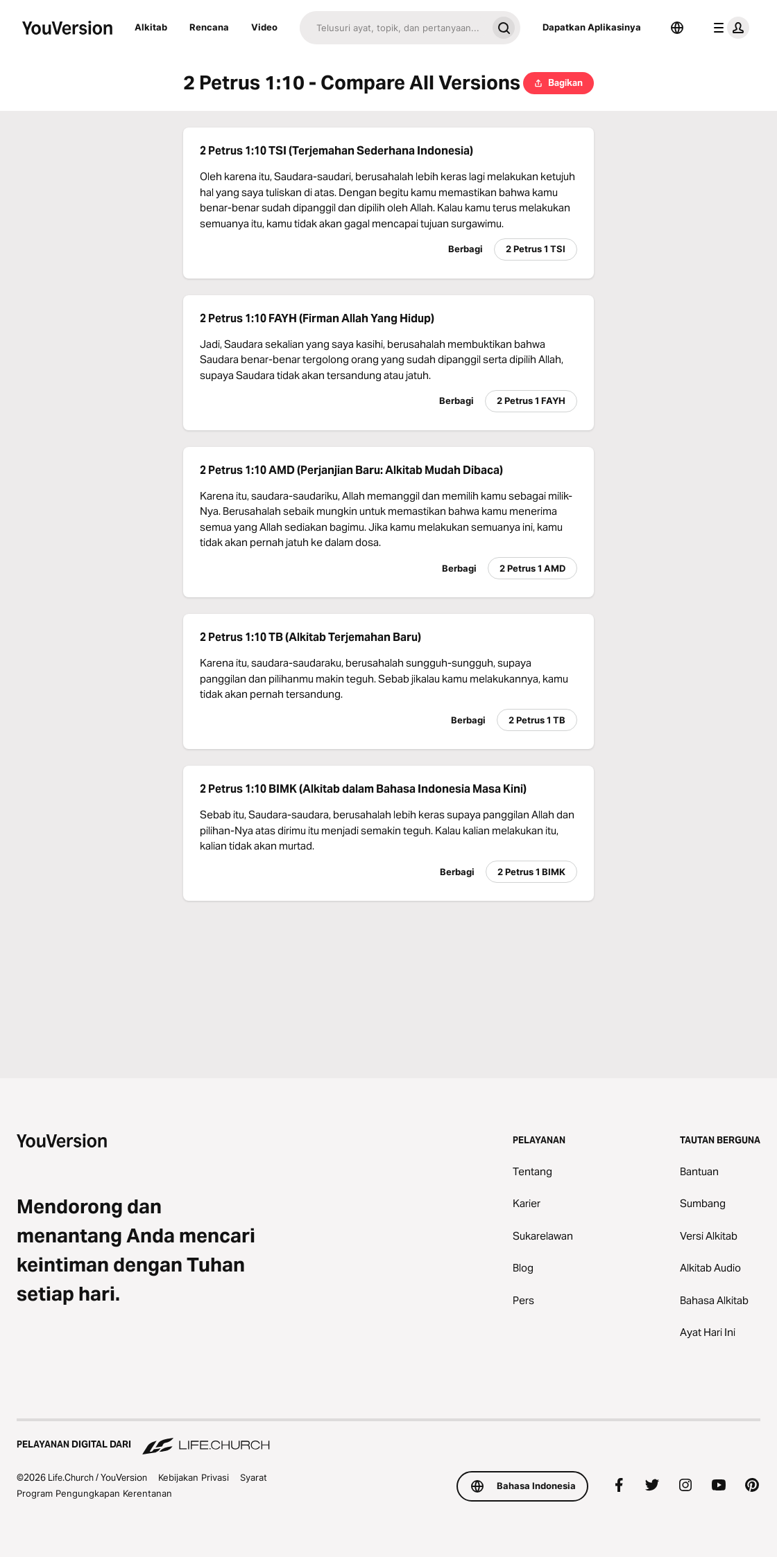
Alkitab (151, 27)
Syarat (253, 1477)
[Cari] (393, 28)
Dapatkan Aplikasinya (592, 27)
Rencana (209, 27)
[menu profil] (728, 28)
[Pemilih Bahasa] (677, 28)
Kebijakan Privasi (193, 1477)
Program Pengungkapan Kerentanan (94, 1493)
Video (264, 27)
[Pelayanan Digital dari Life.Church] (388, 1437)
